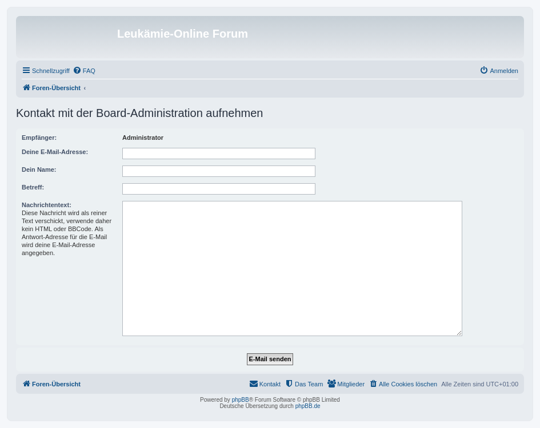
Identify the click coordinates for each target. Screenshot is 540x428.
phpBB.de (308, 406)
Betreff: (33, 187)
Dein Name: (39, 169)
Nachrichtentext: (46, 204)
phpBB (240, 400)
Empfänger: (39, 137)
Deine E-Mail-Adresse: (55, 151)
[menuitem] (84, 71)
